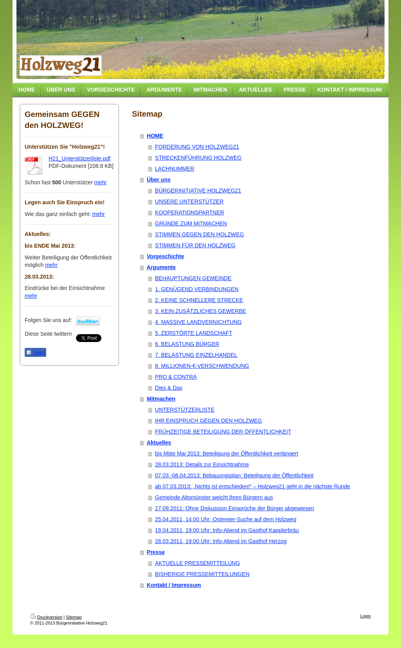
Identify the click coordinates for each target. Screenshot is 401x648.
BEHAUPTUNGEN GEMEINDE (193, 278)
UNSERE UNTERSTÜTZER (189, 201)
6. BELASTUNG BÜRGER (187, 344)
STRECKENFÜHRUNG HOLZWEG (198, 158)
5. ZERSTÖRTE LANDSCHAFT (193, 333)
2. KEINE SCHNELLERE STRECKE (199, 300)
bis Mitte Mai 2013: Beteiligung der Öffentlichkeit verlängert (226, 453)
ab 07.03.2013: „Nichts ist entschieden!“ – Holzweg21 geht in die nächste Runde (252, 486)
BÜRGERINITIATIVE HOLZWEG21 (198, 190)
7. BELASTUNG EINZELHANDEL (196, 355)
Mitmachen (161, 399)
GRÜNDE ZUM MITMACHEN (191, 223)
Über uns (159, 179)
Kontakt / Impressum (174, 585)
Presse (156, 552)
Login (365, 616)
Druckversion (46, 617)
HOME (155, 136)
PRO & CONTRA (176, 377)
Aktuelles (159, 442)
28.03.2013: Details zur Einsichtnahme (202, 464)
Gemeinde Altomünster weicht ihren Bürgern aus (214, 497)
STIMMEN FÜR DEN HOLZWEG (195, 245)
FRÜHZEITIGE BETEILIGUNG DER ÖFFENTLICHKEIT (223, 431)
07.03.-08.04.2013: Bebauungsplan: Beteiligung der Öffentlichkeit (234, 475)
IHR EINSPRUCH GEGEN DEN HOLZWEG (208, 421)
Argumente (161, 267)
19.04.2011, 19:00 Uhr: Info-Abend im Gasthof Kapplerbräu (227, 530)
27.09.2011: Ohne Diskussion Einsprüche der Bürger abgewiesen (234, 508)
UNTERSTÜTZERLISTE (185, 410)
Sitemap (73, 617)
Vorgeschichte (165, 256)
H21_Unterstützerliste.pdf (79, 158)
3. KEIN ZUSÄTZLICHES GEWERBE (200, 311)
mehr (100, 182)
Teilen (35, 352)
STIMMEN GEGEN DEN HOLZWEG (199, 234)
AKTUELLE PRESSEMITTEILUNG (197, 563)
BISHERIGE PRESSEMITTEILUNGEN (202, 574)
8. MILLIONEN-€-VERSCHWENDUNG (202, 366)
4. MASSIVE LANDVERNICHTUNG (198, 322)
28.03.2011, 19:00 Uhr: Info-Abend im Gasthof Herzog (221, 541)
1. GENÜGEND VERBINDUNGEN (196, 289)
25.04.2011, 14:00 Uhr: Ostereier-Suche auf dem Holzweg (225, 519)
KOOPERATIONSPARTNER (189, 212)
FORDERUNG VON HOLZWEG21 (197, 147)
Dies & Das (168, 388)
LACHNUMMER (174, 169)
